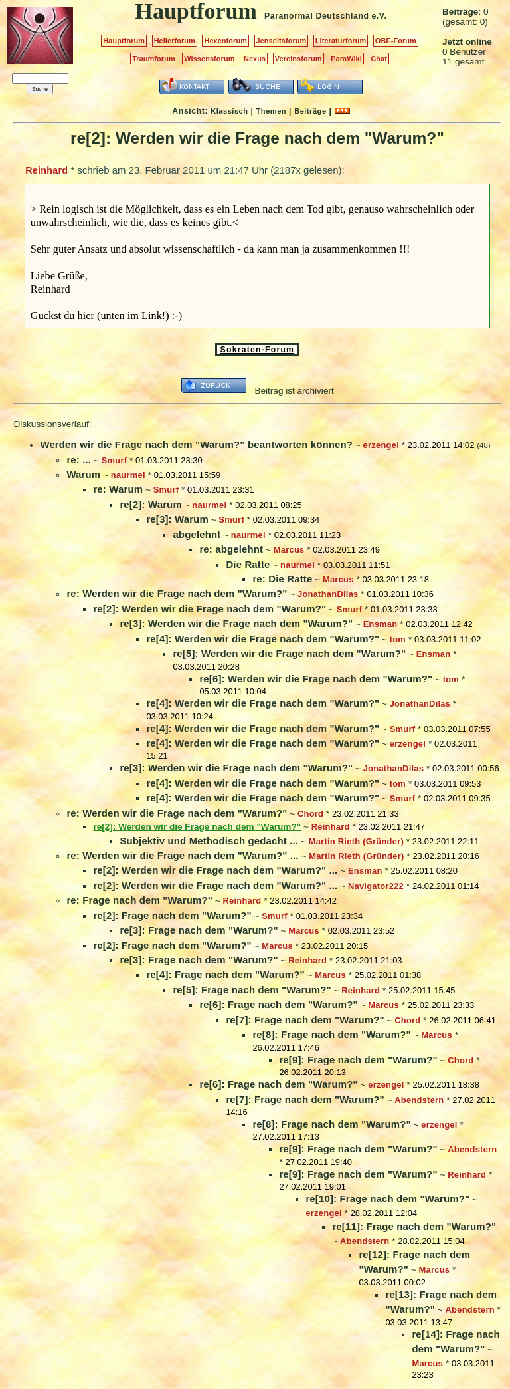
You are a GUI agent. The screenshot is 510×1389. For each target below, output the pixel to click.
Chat (379, 59)
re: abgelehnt (231, 549)
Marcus (289, 550)
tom (398, 639)
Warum (83, 474)
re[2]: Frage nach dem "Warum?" (172, 915)
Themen (271, 111)
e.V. (378, 16)
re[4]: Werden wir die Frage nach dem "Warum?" (262, 638)
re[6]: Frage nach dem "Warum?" (278, 1004)
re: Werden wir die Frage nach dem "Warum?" (176, 593)
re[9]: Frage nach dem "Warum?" (358, 1059)
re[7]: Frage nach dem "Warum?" (305, 1019)
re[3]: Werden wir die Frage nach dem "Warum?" (236, 623)
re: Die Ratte (282, 578)
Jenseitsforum (281, 41)
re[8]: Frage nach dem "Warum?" (331, 1034)
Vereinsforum (298, 59)
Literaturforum (340, 41)
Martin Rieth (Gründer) (356, 841)
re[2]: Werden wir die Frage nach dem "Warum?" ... (215, 870)
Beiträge (310, 111)
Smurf (115, 460)
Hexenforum (225, 41)
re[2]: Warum (150, 504)
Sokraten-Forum (257, 349)
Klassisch (229, 111)
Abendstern (419, 1100)
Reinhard (46, 170)
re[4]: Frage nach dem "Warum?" (225, 974)
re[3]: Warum (177, 519)
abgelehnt (196, 534)
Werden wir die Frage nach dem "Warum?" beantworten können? (196, 444)
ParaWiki (346, 59)
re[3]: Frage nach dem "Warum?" (199, 930)
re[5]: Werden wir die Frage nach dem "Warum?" (289, 653)
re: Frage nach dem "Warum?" (139, 900)
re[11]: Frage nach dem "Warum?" (414, 1226)
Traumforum (153, 59)
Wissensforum (209, 59)
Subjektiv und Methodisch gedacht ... (209, 840)
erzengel (381, 445)
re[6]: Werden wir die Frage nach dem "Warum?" (315, 678)
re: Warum (118, 489)
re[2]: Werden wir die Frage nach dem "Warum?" (209, 608)
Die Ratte (248, 564)
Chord (310, 814)
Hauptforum (124, 41)
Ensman (380, 624)
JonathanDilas (328, 594)
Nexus (255, 59)
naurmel (128, 475)
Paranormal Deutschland (316, 16)
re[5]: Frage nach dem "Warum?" (252, 989)
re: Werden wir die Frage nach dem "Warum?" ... (182, 855)
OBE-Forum (395, 41)
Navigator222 (376, 886)
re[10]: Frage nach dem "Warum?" (387, 1198)
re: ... (78, 459)
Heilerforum (174, 41)
